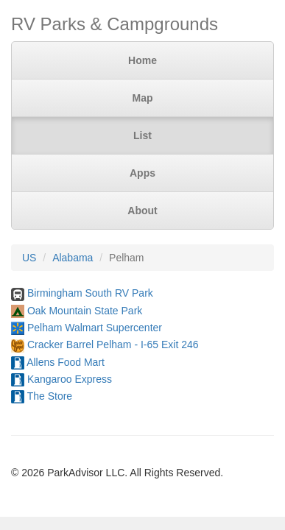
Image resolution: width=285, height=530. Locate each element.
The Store (49, 396)
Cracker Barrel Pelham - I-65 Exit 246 (113, 344)
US (29, 258)
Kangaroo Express (69, 379)
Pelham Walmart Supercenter (94, 327)
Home (142, 60)
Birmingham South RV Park (90, 293)
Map (143, 98)
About (142, 210)
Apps (142, 173)
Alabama (72, 258)
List (142, 135)
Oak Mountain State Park (84, 311)
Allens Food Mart (66, 362)
